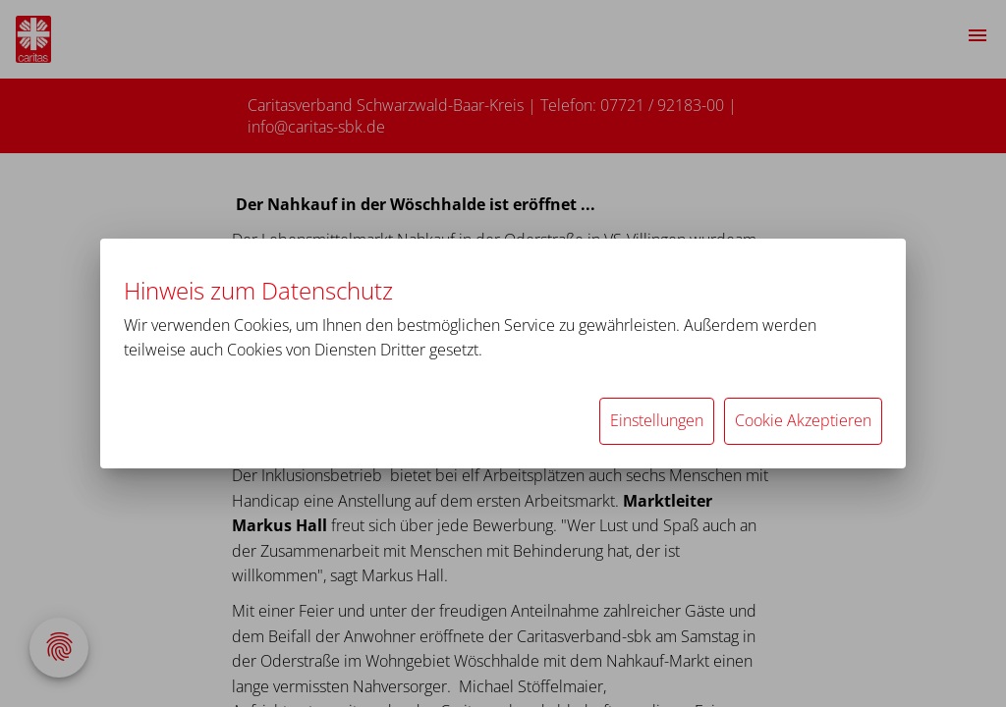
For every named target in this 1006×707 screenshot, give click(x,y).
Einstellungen (656, 420)
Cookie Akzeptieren (803, 420)
